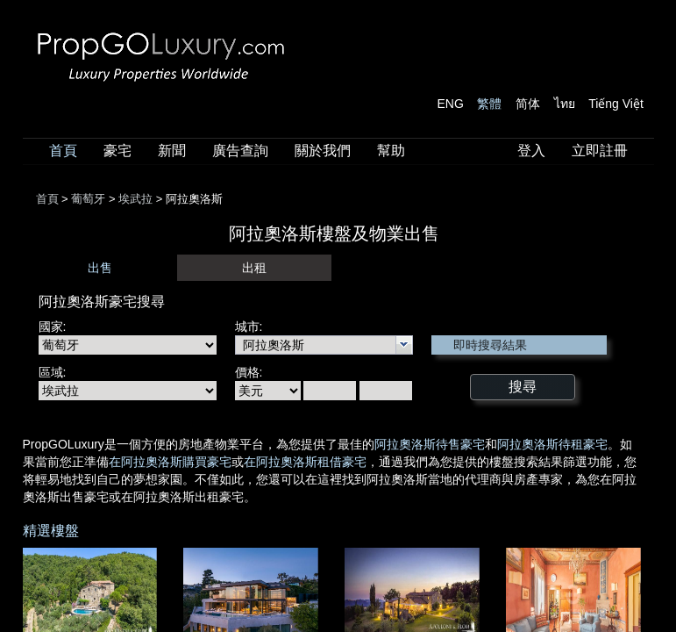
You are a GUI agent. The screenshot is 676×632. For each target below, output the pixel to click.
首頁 (63, 150)
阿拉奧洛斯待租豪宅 (552, 444)
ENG (451, 104)
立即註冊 (600, 150)
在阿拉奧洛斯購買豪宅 (170, 462)
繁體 (489, 104)
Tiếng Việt (616, 104)
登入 (531, 150)
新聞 (172, 150)
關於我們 (323, 150)
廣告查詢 (240, 150)
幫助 (391, 150)
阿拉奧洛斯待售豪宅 (429, 444)
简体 (528, 104)
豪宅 (117, 150)
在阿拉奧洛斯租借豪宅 (305, 462)
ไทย (564, 104)
